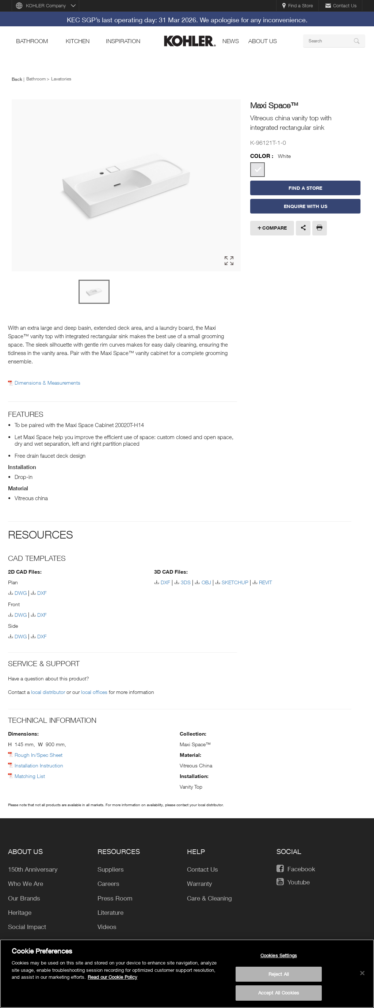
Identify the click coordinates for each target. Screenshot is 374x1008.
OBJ (206, 582)
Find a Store (297, 5)
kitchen (77, 41)
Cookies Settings (278, 957)
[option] (126, 185)
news (230, 41)
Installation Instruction (39, 765)
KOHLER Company (46, 5)
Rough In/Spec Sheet (38, 755)
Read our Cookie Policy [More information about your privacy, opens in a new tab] (112, 978)
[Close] (362, 974)
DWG (21, 593)
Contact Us (340, 5)
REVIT (265, 582)
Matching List (30, 776)
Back (17, 79)
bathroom (32, 41)
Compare (274, 228)
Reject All (278, 975)
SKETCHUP (235, 582)
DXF (42, 593)
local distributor (48, 692)
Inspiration (123, 41)
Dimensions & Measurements (47, 382)
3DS (186, 582)
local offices (94, 692)
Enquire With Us (305, 206)
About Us (262, 41)
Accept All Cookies (278, 994)
